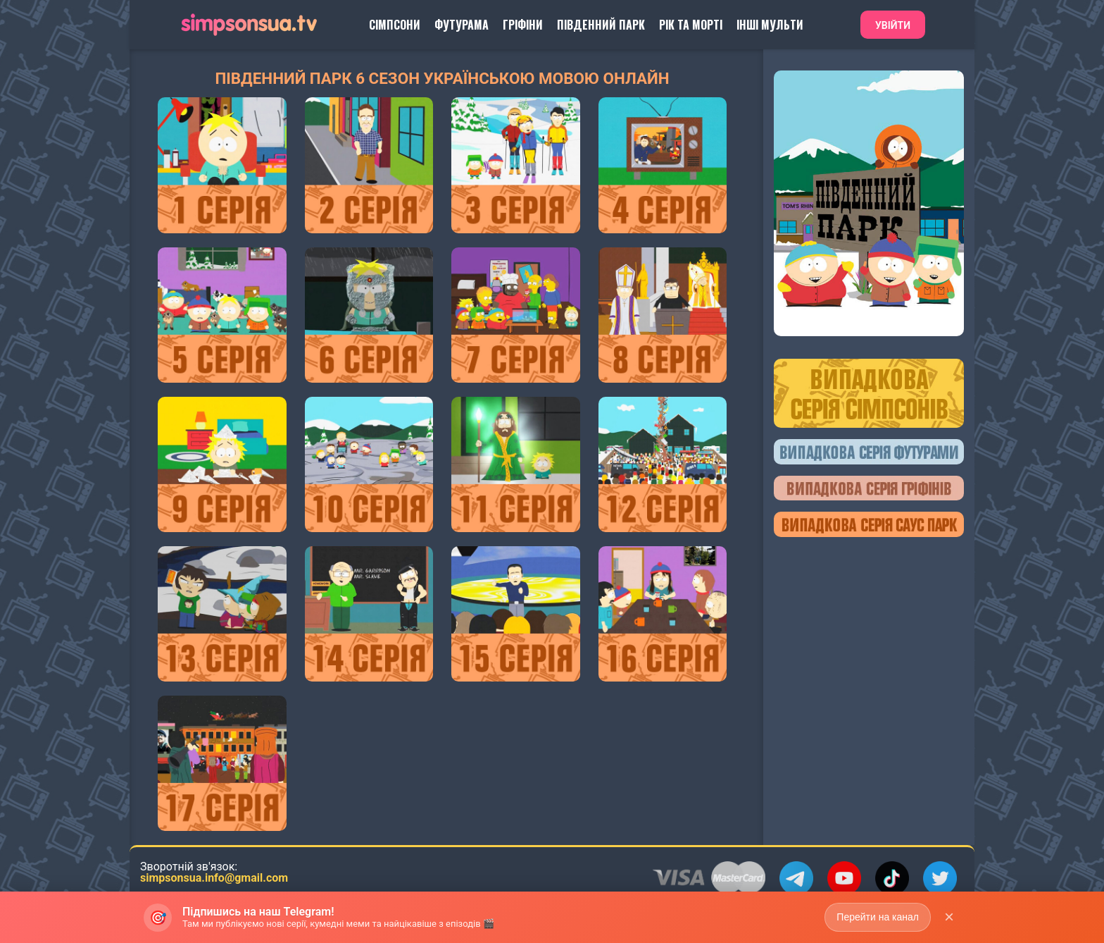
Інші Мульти (769, 24)
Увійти (892, 25)
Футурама (461, 24)
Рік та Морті (690, 24)
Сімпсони (394, 24)
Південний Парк (601, 24)
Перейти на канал (877, 917)
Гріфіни (523, 24)
